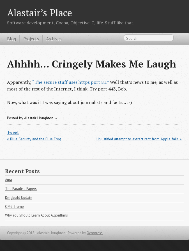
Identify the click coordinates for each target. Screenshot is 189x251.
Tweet (13, 132)
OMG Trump (14, 206)
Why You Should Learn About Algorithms (36, 215)
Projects (31, 38)
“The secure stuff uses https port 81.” (70, 82)
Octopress (95, 233)
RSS (179, 39)
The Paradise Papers (21, 188)
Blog (11, 38)
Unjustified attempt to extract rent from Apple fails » (139, 138)
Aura (8, 179)
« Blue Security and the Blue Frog (34, 138)
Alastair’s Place (39, 12)
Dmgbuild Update (18, 197)
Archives (54, 38)
